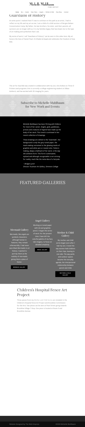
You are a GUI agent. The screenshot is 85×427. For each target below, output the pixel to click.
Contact (66, 12)
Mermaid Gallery (19, 267)
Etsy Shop (59, 12)
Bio (22, 12)
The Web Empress (32, 424)
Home (17, 12)
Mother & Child (50, 12)
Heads (27, 12)
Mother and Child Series (43, 300)
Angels (41, 12)
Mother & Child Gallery (65, 274)
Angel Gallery (42, 249)
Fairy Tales (34, 12)
